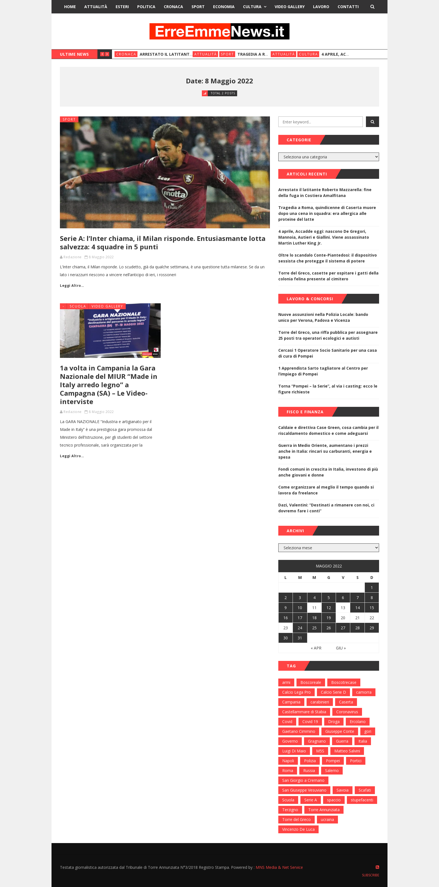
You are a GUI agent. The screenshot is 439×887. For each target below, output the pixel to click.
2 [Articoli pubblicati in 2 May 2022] (285, 597)
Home (70, 6)
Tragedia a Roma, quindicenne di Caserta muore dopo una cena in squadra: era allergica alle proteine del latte (327, 213)
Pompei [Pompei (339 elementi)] (333, 760)
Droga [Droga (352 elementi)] (334, 721)
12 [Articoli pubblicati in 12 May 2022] (328, 607)
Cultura (252, 6)
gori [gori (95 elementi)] (367, 731)
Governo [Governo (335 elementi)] (290, 741)
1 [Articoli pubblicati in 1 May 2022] (372, 587)
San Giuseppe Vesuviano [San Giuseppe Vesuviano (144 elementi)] (304, 790)
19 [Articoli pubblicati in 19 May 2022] (328, 617)
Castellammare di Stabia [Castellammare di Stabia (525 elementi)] (304, 711)
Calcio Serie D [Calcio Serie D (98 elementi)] (333, 692)
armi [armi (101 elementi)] (286, 682)
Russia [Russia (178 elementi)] (309, 770)
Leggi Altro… (72, 285)
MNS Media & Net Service (279, 867)
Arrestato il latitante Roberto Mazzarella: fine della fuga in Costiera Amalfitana (325, 192)
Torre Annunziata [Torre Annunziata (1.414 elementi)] (324, 809)
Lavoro (321, 6)
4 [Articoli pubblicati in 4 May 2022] (314, 597)
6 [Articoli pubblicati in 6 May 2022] (343, 597)
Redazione (73, 257)
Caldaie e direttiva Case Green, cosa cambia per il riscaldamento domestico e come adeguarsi (328, 430)
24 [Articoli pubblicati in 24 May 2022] (300, 627)
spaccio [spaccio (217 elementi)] (334, 799)
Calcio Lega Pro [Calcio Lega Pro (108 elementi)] (296, 692)
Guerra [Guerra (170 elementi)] (342, 741)
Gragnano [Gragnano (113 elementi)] (317, 741)
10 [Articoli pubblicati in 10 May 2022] (300, 607)
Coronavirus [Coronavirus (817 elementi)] (347, 711)
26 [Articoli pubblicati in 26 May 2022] (328, 627)
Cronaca (173, 6)
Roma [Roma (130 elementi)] (287, 770)
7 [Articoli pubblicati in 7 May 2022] (357, 597)
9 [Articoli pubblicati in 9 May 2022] (285, 607)
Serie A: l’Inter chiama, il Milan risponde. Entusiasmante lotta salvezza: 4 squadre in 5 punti (162, 242)
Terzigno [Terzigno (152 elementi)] (290, 809)
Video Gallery (290, 6)
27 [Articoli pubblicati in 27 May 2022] (343, 627)
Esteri (122, 6)
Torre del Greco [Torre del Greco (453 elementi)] (296, 819)
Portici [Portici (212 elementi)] (355, 760)
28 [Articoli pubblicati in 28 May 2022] (357, 627)
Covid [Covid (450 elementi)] (287, 721)
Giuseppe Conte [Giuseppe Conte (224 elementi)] (339, 731)
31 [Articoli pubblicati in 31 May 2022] (300, 637)
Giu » (341, 648)
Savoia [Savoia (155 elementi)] (343, 790)
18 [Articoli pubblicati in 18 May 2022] (314, 617)
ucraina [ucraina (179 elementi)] (327, 819)
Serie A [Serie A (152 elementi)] (310, 799)
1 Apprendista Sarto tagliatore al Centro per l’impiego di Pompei (323, 371)
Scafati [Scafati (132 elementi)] (365, 790)
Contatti (348, 6)
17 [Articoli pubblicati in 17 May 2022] (300, 617)
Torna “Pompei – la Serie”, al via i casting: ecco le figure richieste (327, 389)
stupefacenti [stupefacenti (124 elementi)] (362, 799)
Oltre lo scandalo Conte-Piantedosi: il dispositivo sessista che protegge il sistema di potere (327, 258)
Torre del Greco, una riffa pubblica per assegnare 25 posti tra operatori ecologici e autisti (328, 335)
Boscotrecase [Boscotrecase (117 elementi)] (343, 682)
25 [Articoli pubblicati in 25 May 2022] (314, 627)
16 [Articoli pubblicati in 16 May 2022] (285, 617)
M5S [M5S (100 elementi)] (320, 751)
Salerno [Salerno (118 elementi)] (332, 770)
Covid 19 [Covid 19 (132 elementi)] (310, 721)
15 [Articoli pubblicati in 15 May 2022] (372, 607)
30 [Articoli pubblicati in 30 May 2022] (285, 637)
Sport (198, 6)
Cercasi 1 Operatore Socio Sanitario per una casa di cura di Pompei (327, 353)
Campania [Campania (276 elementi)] (291, 702)
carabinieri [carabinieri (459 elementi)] (319, 702)
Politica (146, 6)
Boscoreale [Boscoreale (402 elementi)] (310, 682)
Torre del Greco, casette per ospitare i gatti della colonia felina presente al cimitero (328, 275)
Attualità (95, 6)
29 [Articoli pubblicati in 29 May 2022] (372, 627)
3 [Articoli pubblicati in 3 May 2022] (300, 597)
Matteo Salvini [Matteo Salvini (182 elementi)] (347, 751)
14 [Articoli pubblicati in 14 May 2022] (357, 607)
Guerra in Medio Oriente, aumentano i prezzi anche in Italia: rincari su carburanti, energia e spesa (325, 451)
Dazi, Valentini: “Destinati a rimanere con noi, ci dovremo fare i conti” (326, 507)
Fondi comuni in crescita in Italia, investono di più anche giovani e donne (328, 472)
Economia (224, 6)
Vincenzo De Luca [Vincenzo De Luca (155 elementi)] (298, 829)
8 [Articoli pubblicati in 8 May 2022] (372, 597)
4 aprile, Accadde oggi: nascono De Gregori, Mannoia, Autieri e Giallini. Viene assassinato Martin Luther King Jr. (323, 237)
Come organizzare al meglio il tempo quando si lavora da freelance (326, 490)
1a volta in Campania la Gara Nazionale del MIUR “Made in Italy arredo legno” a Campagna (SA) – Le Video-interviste (108, 384)
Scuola (78, 306)
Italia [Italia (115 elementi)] (362, 741)
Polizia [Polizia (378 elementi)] (310, 760)
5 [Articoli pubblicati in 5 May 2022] (329, 597)
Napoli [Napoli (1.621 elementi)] (288, 760)
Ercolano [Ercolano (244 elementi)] (358, 721)
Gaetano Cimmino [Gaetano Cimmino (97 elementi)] (298, 731)
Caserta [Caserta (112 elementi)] (346, 702)
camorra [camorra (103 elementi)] (364, 692)
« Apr (316, 648)
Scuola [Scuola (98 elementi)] (288, 799)
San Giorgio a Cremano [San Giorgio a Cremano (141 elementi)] (303, 780)
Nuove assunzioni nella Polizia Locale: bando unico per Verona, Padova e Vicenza (323, 317)
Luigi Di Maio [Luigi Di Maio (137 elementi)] (294, 751)
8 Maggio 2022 (101, 257)
